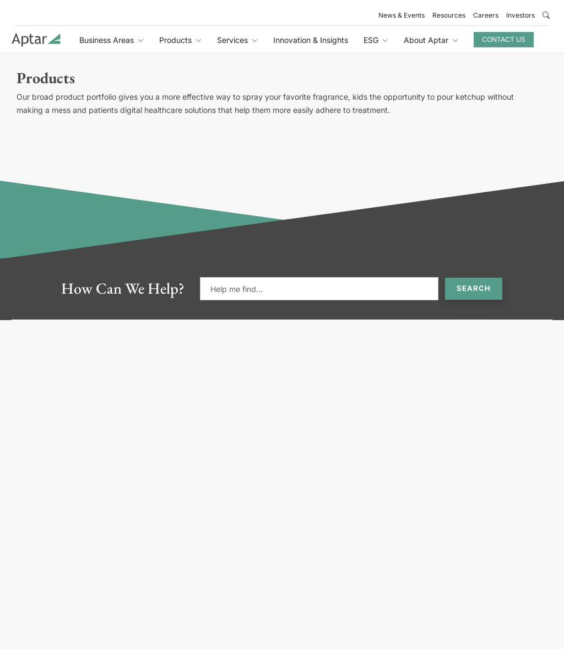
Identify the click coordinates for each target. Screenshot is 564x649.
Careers (485, 15)
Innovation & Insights (310, 40)
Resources (448, 15)
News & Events (401, 15)
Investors (520, 15)
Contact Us (503, 39)
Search (474, 288)
